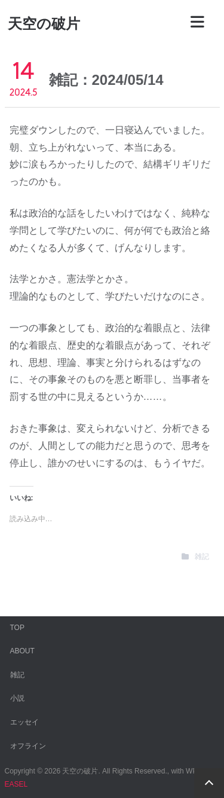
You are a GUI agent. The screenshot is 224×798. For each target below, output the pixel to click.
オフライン (28, 746)
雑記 (202, 556)
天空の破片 (44, 24)
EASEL (16, 784)
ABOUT (22, 651)
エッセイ (24, 722)
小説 (17, 698)
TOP (17, 627)
